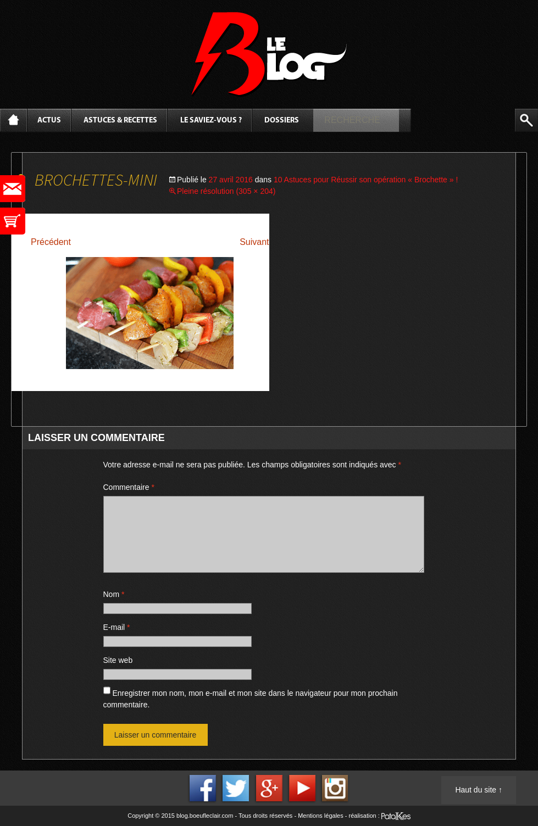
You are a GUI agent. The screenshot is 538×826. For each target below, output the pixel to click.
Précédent (51, 242)
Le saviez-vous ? (211, 120)
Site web (118, 660)
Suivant (254, 242)
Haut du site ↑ (478, 789)
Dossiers (281, 120)
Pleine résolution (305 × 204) (226, 191)
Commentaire (128, 487)
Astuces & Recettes (120, 120)
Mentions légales (320, 815)
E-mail (116, 627)
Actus (49, 120)
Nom (114, 594)
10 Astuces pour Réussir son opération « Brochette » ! (366, 179)
